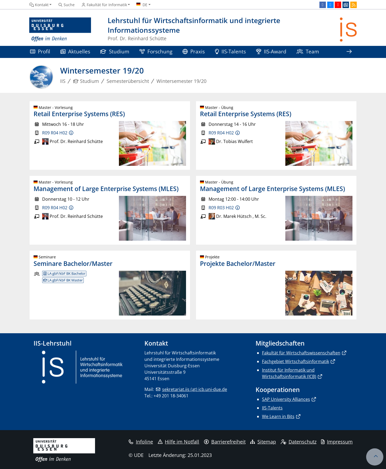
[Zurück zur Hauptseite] (348, 29)
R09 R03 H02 (221, 208)
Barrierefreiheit (225, 441)
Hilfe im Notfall (178, 441)
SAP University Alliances (286, 399)
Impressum (337, 441)
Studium (114, 51)
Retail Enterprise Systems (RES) (79, 113)
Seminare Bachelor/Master (73, 263)
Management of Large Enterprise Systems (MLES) (106, 188)
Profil (40, 51)
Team (308, 51)
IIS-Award (271, 51)
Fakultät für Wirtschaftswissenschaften (301, 353)
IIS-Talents (230, 51)
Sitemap (263, 441)
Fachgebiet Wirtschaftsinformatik (295, 361)
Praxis (194, 51)
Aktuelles (75, 51)
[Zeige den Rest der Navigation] (349, 52)
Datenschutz (298, 441)
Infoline (141, 441)
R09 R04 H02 (54, 133)
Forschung (156, 51)
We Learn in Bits (278, 416)
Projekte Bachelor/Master (237, 263)
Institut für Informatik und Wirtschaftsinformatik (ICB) (289, 373)
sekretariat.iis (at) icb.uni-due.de (194, 389)
